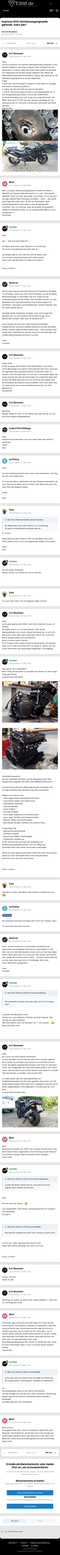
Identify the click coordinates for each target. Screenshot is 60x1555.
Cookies (34, 1545)
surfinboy (14, 459)
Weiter (50, 43)
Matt (11, 182)
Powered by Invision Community (30, 1551)
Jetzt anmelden (30, 1506)
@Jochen (7, 915)
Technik (18, 34)
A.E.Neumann (11, 32)
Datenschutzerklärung (40, 1543)
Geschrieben (20, 56)
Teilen (14, 1521)
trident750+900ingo (20, 428)
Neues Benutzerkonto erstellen (30, 1493)
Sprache (13, 1543)
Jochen (40, 520)
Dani (11, 509)
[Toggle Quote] (6, 520)
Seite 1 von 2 (31, 43)
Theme (24, 1543)
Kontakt (25, 1545)
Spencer (13, 282)
